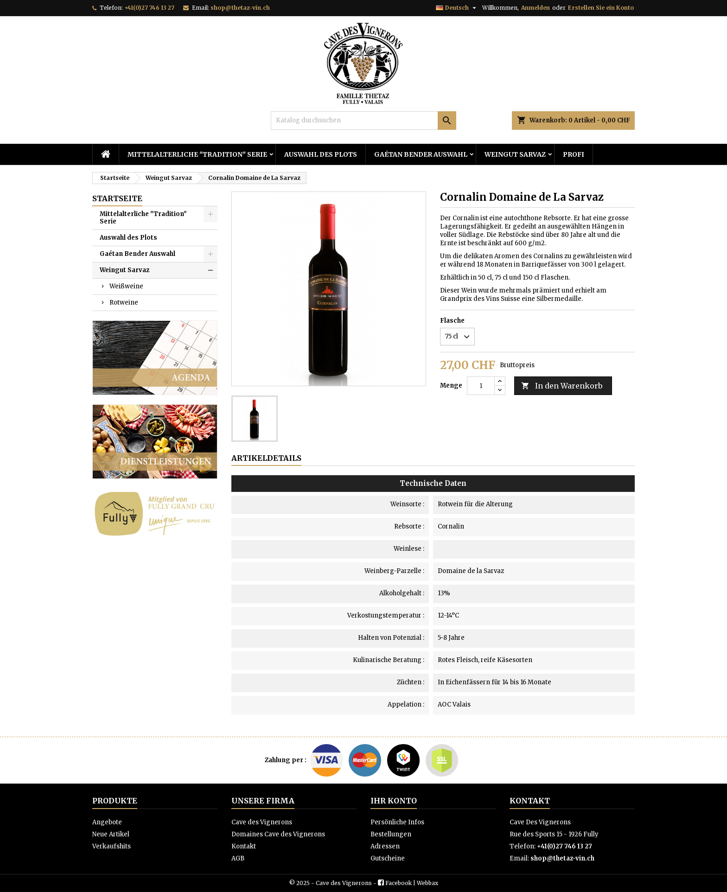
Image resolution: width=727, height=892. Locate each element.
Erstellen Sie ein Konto (601, 7)
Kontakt (243, 846)
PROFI (573, 154)
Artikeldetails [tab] (266, 458)
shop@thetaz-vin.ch (240, 7)
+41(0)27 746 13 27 (149, 7)
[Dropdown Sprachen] (457, 8)
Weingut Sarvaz (515, 154)
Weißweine (126, 286)
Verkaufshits (111, 846)
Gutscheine (387, 858)
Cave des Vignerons (261, 822)
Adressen (385, 846)
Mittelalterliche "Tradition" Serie (197, 154)
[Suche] (363, 120)
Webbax (427, 882)
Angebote (107, 822)
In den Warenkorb (561, 386)
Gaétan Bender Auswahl (420, 154)
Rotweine (123, 302)
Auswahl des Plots (320, 154)
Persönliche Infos (397, 822)
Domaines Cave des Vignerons (278, 834)
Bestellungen (390, 834)
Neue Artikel (110, 834)
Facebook (398, 882)
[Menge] (481, 385)
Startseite (117, 198)
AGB (237, 858)
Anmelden (535, 7)
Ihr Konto (393, 800)
